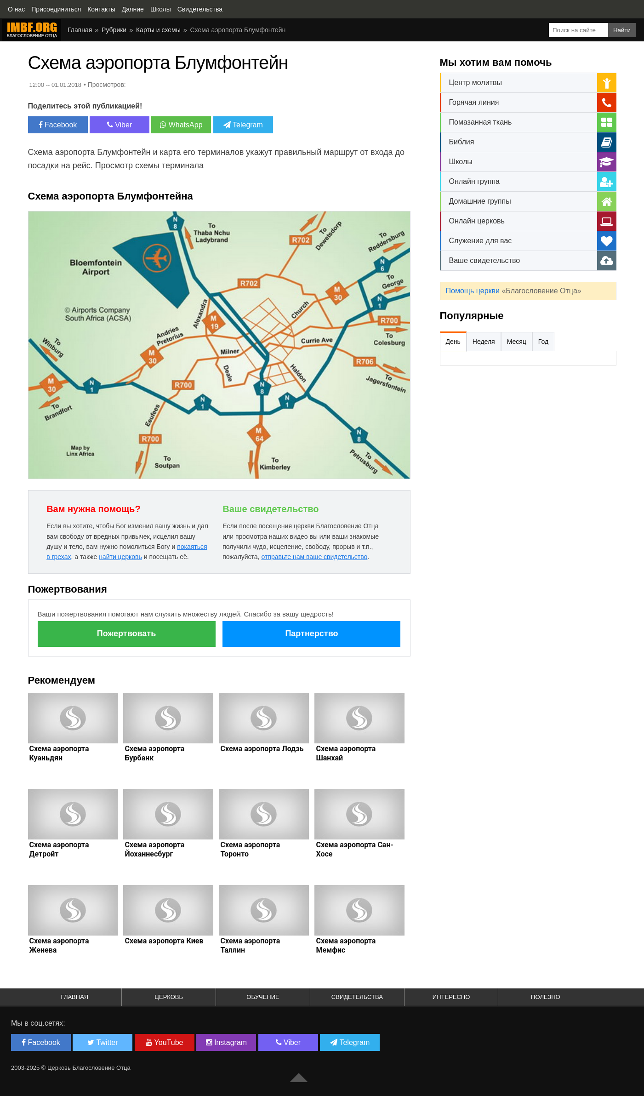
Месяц (516, 341)
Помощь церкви (473, 291)
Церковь (168, 996)
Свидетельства (357, 996)
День (453, 341)
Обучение (262, 996)
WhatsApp (181, 125)
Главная (80, 30)
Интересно (451, 996)
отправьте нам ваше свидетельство (314, 556)
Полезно (545, 996)
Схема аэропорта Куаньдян (59, 753)
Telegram (243, 125)
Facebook (58, 125)
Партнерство (311, 633)
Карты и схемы (158, 30)
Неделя (484, 341)
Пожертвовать (126, 633)
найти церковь (120, 556)
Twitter (102, 1042)
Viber (119, 125)
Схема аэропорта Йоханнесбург (154, 849)
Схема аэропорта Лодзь (261, 748)
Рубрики (114, 30)
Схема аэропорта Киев (164, 940)
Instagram (226, 1042)
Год (543, 341)
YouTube (164, 1042)
